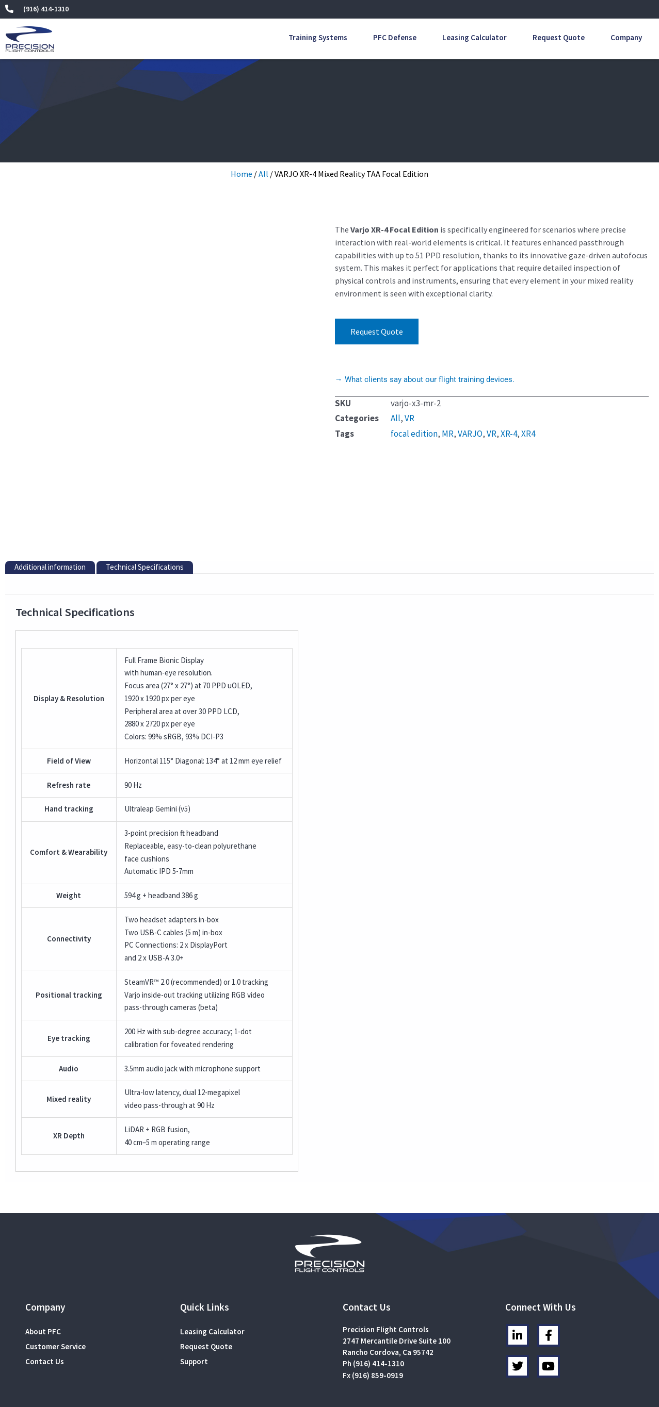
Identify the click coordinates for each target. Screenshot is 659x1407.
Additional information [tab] (50, 462)
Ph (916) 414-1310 (373, 1258)
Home (241, 174)
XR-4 (509, 433)
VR (409, 418)
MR (448, 433)
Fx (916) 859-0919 (373, 1269)
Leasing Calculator (474, 37)
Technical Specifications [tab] (145, 462)
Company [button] (626, 37)
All (263, 174)
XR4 (528, 433)
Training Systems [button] (317, 37)
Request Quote (559, 37)
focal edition (414, 433)
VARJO (470, 433)
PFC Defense (394, 37)
